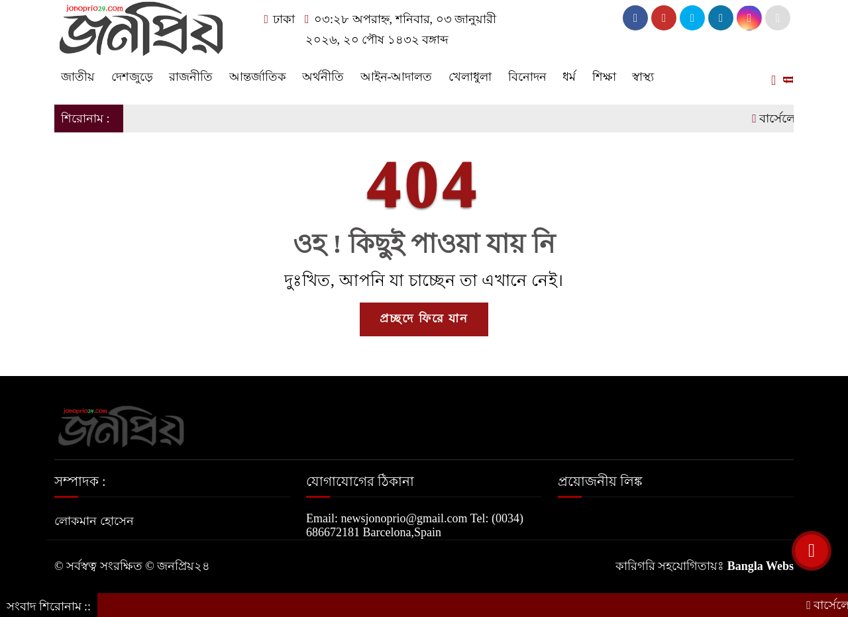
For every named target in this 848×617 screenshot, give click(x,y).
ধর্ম (569, 76)
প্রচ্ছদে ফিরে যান (424, 318)
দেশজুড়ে (132, 76)
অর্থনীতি (323, 76)
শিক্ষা (604, 76)
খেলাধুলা (470, 76)
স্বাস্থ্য (643, 76)
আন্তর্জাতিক (257, 76)
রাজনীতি (191, 76)
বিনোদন (527, 76)
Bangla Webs (760, 566)
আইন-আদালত (396, 76)
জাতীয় (78, 76)
